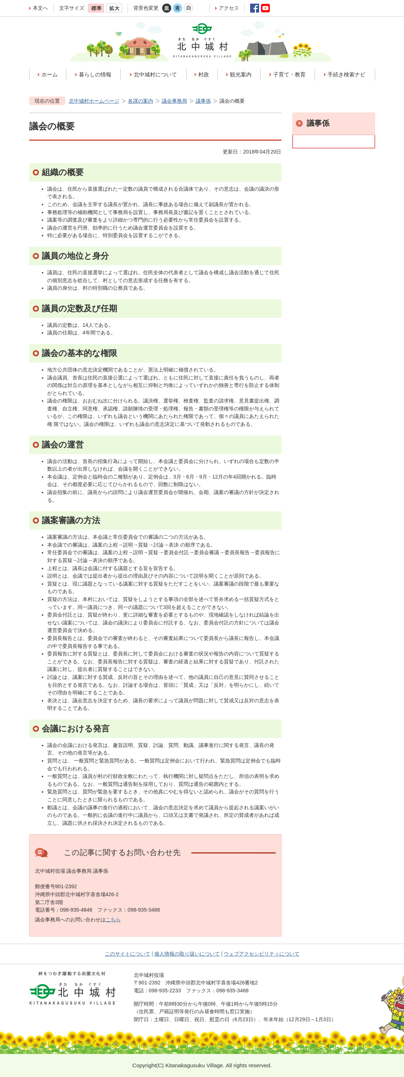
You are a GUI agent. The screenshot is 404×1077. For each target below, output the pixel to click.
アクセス (229, 8)
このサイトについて (127, 954)
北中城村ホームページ (94, 101)
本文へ (40, 8)
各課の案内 (140, 101)
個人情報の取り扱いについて (187, 954)
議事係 (203, 101)
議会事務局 (174, 101)
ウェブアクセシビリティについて (261, 954)
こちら (113, 919)
